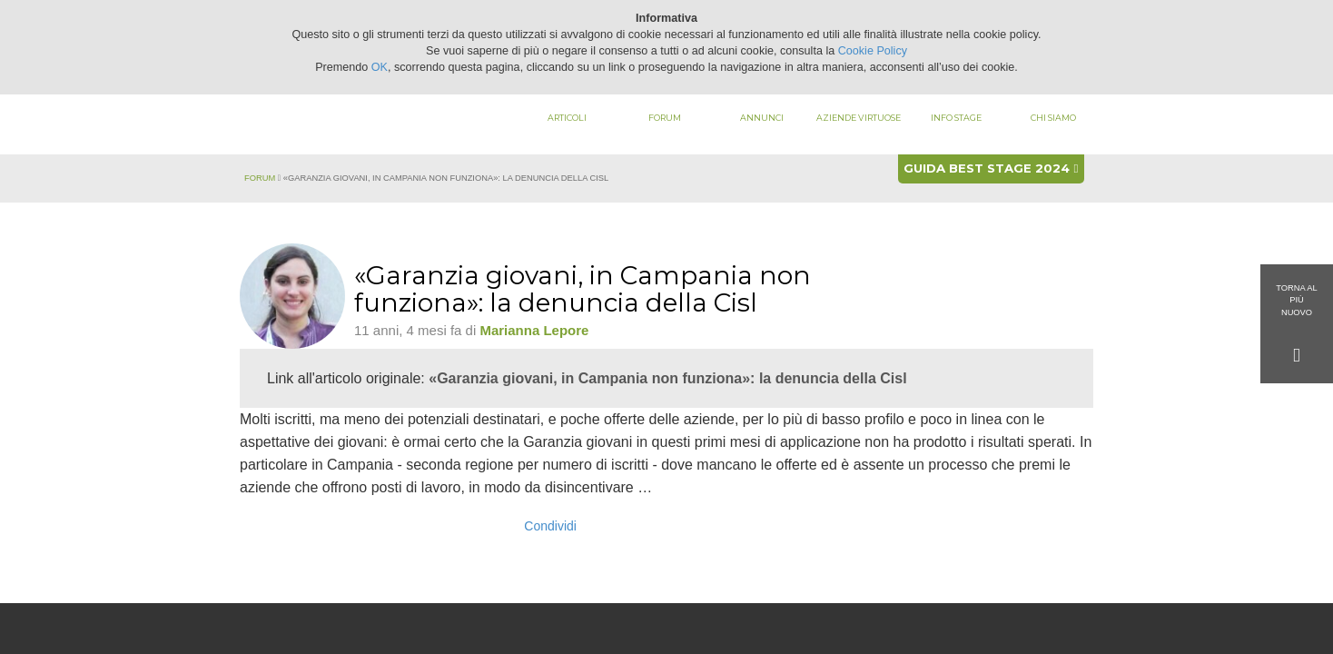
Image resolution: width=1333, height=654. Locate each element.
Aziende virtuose (858, 118)
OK (379, 67)
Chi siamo (1053, 118)
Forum (664, 118)
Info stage (956, 118)
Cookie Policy (872, 51)
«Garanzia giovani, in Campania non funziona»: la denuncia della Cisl (667, 378)
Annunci (762, 118)
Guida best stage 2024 (990, 168)
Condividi (550, 526)
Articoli (567, 118)
